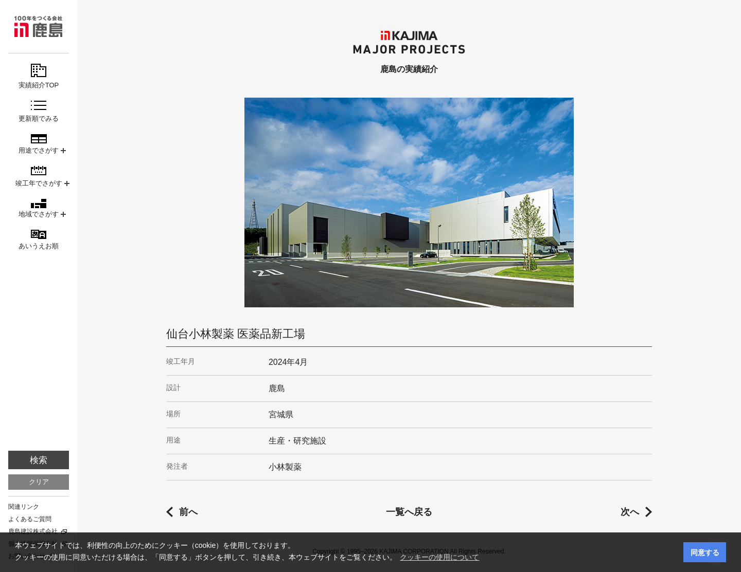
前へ (188, 512)
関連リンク (23, 507)
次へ (630, 512)
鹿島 (38, 26)
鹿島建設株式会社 (33, 531)
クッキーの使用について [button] (439, 557)
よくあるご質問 (29, 519)
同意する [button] (705, 552)
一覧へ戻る (409, 512)
